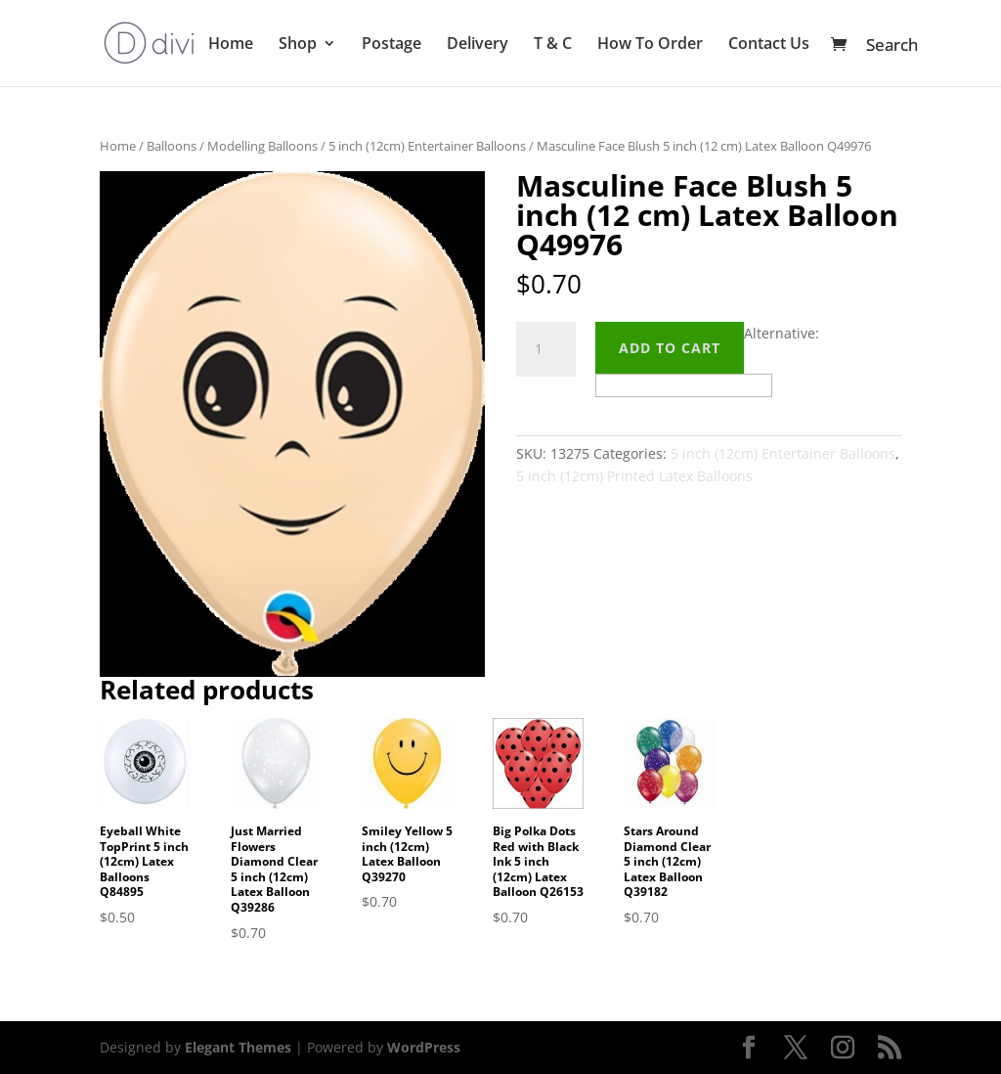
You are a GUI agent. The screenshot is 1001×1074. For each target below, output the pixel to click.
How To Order (650, 45)
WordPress (423, 1047)
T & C (553, 45)
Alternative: (781, 333)
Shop (298, 45)
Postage (391, 45)
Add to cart (669, 347)
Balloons (171, 146)
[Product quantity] (545, 349)
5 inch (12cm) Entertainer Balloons (427, 146)
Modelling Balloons (262, 146)
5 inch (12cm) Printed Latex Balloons (634, 476)
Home (230, 45)
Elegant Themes (238, 1047)
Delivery (477, 45)
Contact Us (768, 45)
